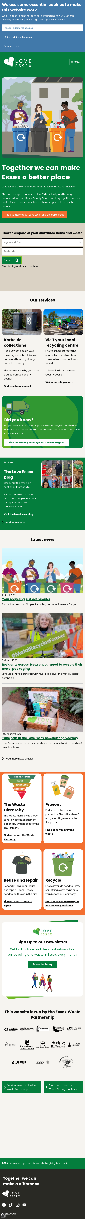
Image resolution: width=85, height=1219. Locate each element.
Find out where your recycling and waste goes (36, 442)
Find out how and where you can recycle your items (62, 903)
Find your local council (17, 386)
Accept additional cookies (19, 27)
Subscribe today (42, 964)
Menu (77, 62)
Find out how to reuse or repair (18, 903)
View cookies (12, 46)
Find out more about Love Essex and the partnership (34, 214)
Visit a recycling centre (59, 382)
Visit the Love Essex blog (18, 514)
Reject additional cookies (18, 37)
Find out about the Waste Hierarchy (19, 837)
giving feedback (58, 1163)
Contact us (9, 1213)
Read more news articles (19, 758)
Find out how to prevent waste (59, 831)
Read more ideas (15, 522)
